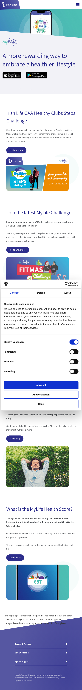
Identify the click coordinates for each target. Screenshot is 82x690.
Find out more (16, 150)
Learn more (15, 557)
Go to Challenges (17, 249)
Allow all (41, 385)
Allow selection (41, 394)
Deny (41, 404)
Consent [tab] (14, 292)
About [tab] (67, 292)
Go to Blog (15, 438)
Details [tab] (41, 292)
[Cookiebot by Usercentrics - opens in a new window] (64, 284)
